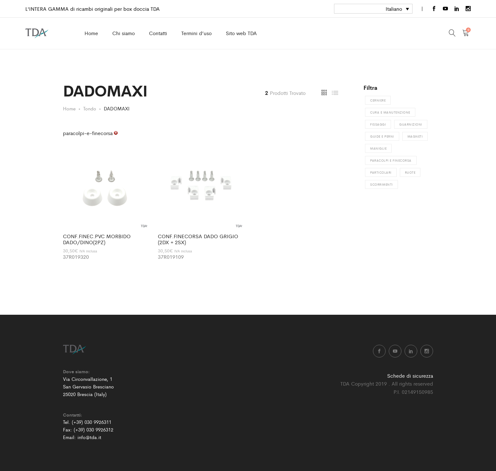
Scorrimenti (381, 184)
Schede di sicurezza (410, 375)
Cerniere (378, 100)
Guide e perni (382, 136)
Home (91, 33)
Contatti (158, 33)
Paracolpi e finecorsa (391, 160)
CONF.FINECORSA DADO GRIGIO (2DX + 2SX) (198, 239)
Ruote (410, 172)
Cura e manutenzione (390, 112)
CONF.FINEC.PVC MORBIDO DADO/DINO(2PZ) (97, 239)
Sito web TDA (241, 33)
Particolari (381, 172)
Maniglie (378, 148)
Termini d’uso (196, 33)
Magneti (415, 136)
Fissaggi (378, 124)
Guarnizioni (410, 124)
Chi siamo (123, 33)
